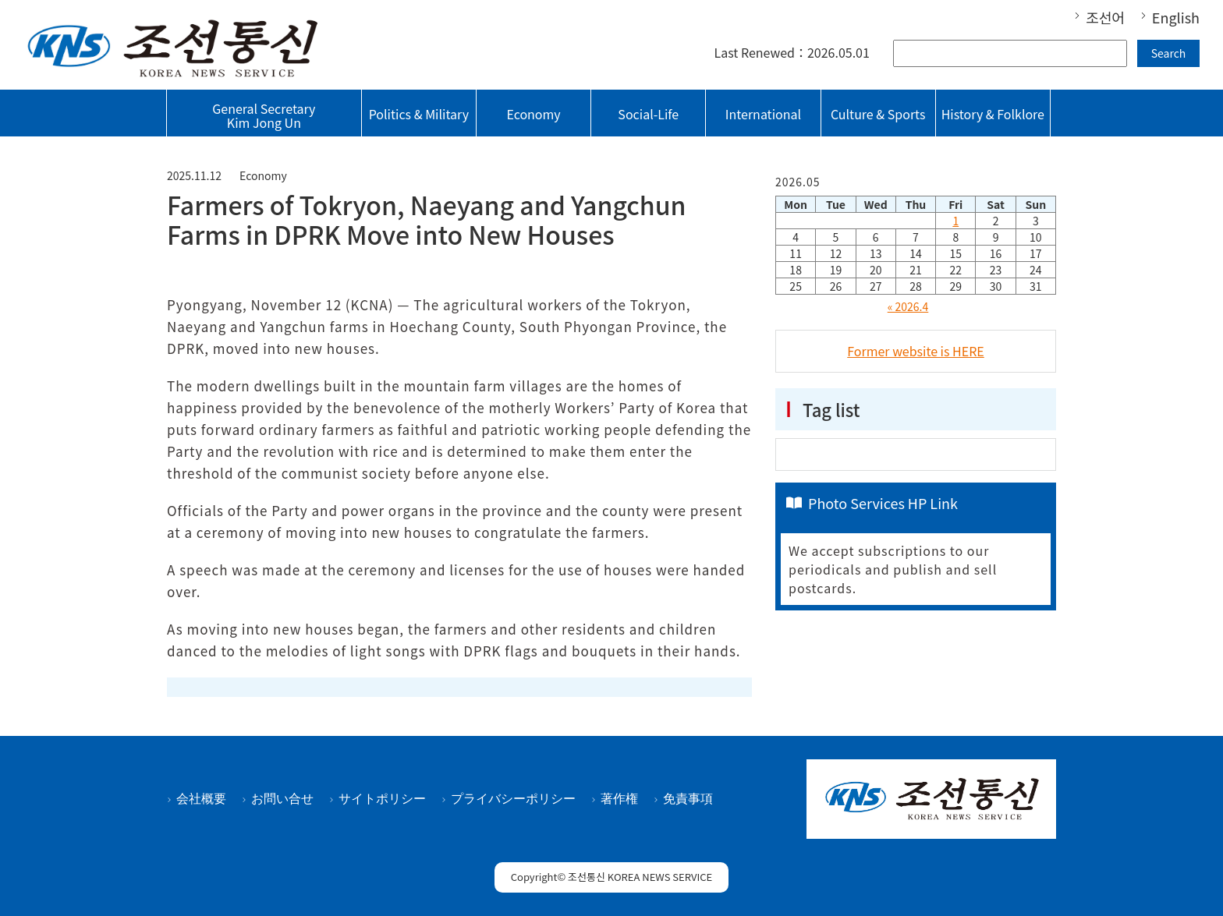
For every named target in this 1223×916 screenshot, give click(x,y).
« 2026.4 (908, 306)
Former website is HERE (915, 350)
